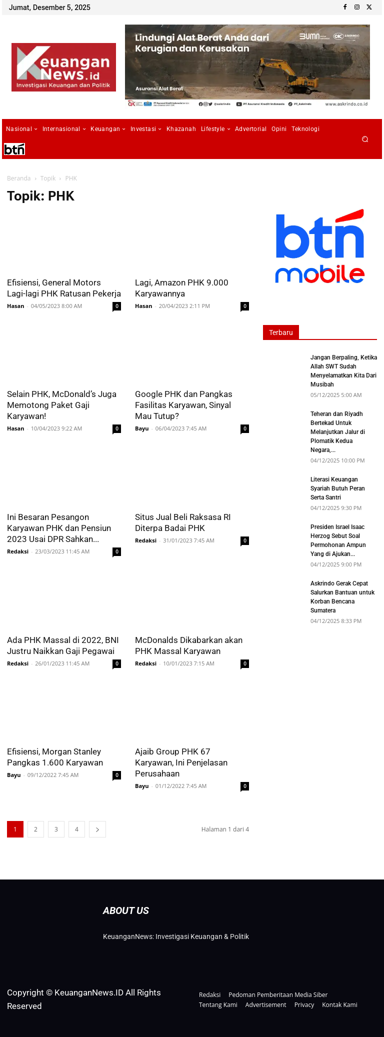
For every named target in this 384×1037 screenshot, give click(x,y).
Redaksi (17, 551)
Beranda (18, 178)
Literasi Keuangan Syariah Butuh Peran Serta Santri (337, 488)
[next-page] (97, 829)
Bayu (142, 428)
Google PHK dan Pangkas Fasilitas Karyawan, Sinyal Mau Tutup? (183, 405)
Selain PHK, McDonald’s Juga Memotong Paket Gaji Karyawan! (61, 405)
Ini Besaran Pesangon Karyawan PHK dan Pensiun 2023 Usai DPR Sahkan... (59, 528)
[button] (365, 139)
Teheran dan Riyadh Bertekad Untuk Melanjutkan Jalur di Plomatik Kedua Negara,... (337, 432)
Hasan (15, 306)
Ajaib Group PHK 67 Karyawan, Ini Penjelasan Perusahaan (181, 762)
